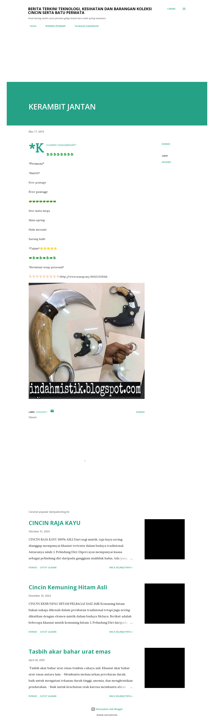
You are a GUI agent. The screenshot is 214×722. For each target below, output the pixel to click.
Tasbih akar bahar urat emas (70, 651)
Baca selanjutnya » (121, 567)
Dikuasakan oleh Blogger (107, 709)
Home (31, 25)
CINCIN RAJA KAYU (55, 523)
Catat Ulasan (48, 567)
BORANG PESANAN (54, 25)
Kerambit (166, 161)
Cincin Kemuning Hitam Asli (68, 587)
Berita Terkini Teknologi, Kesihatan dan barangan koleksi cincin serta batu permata (90, 10)
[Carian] (171, 9)
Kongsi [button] (166, 143)
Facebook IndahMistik (85, 25)
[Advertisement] (107, 58)
